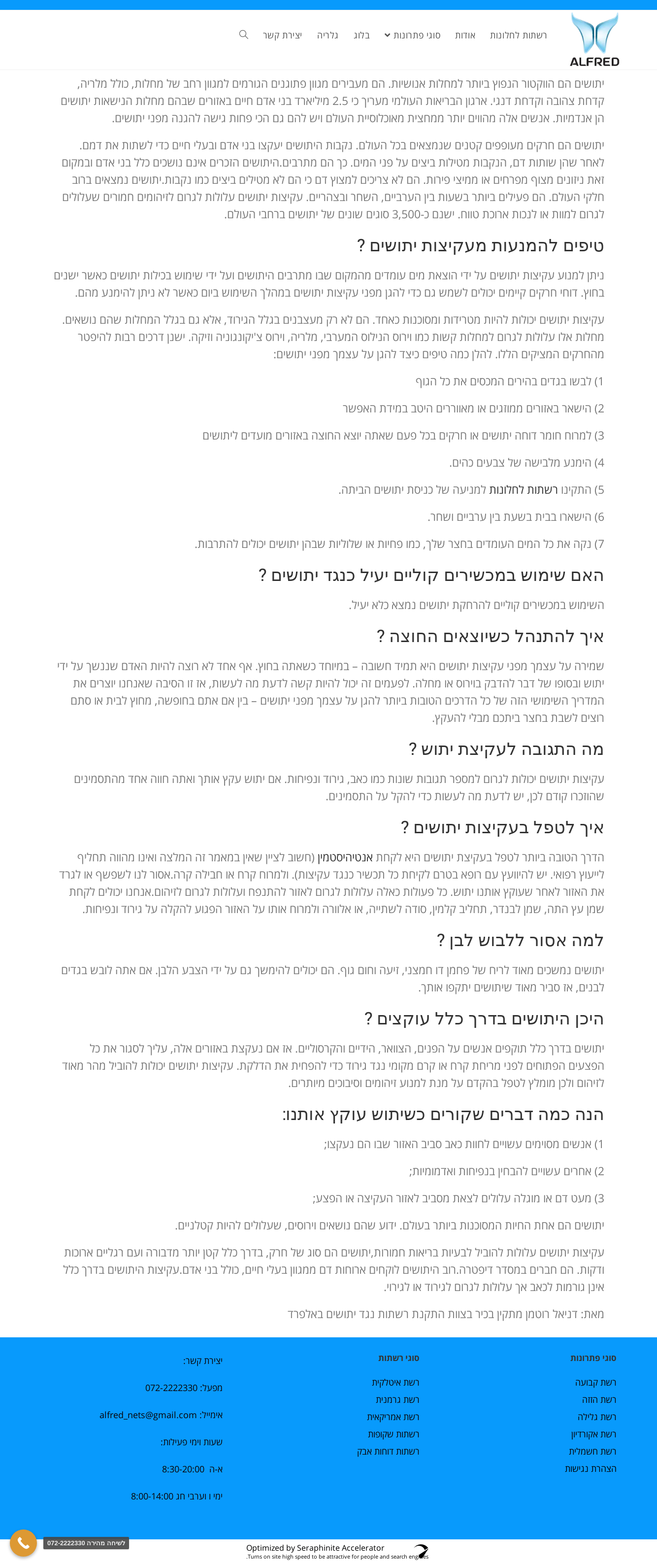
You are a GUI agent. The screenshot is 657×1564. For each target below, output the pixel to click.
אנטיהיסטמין (345, 857)
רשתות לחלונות (522, 489)
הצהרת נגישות (591, 1468)
